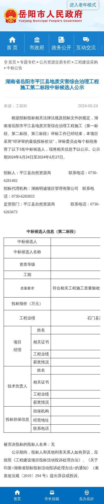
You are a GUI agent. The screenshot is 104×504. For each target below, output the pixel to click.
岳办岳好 (86, 495)
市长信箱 (52, 495)
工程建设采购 (86, 62)
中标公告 (14, 68)
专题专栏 (28, 62)
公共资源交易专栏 (55, 62)
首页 (12, 62)
